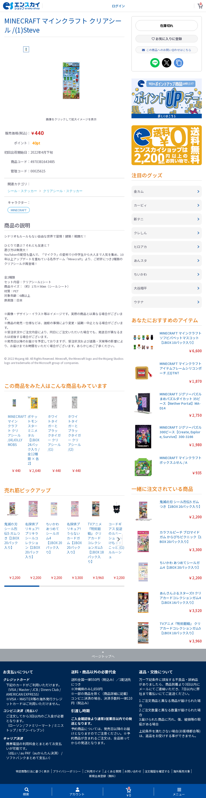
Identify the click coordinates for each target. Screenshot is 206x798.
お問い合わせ (132, 771)
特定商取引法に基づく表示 (32, 771)
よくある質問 (112, 771)
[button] (118, 539)
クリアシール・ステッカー (62, 191)
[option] (71, 80)
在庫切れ (166, 25)
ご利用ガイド (92, 771)
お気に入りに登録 (167, 38)
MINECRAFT (18, 210)
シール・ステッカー (22, 191)
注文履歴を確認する (157, 771)
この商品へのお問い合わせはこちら (166, 50)
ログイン (118, 6)
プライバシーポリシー (67, 771)
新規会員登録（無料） (103, 776)
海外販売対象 (181, 771)
